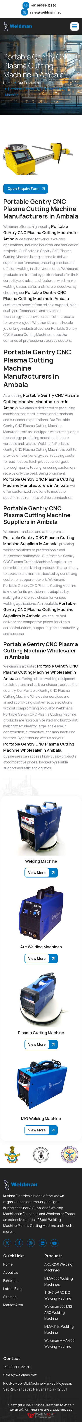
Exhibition (11, 1280)
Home (8, 1264)
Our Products (28, 82)
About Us (10, 1272)
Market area (13, 1304)
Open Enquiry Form (23, 188)
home (8, 82)
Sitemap (10, 1296)
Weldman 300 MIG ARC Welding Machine (58, 1312)
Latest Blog (12, 1288)
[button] (74, 26)
